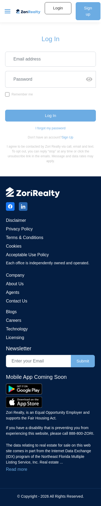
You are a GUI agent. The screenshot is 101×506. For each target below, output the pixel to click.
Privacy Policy (19, 229)
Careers (13, 320)
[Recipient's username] (44, 79)
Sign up (88, 11)
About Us (15, 283)
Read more (16, 469)
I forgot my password (50, 128)
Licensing (15, 337)
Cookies (14, 246)
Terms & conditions (24, 237)
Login (58, 8)
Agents (12, 292)
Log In (50, 115)
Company (15, 275)
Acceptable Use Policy (27, 254)
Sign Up (67, 137)
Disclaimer (16, 220)
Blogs (11, 311)
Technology (17, 329)
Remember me (22, 94)
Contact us (16, 301)
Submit (82, 361)
